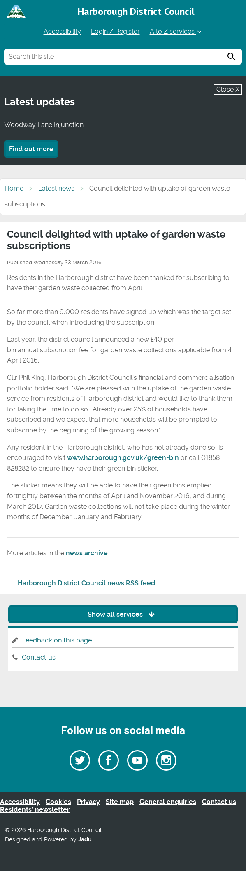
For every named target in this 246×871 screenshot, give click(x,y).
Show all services (123, 614)
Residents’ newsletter (35, 809)
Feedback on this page (57, 640)
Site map (120, 802)
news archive (87, 553)
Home (14, 188)
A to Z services (176, 31)
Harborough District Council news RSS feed (86, 583)
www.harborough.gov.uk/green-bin (123, 458)
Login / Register (115, 31)
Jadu (85, 839)
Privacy (88, 802)
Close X (227, 89)
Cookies (58, 802)
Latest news (56, 188)
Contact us (39, 657)
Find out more (31, 149)
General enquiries (167, 802)
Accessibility (62, 31)
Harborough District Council (136, 11)
